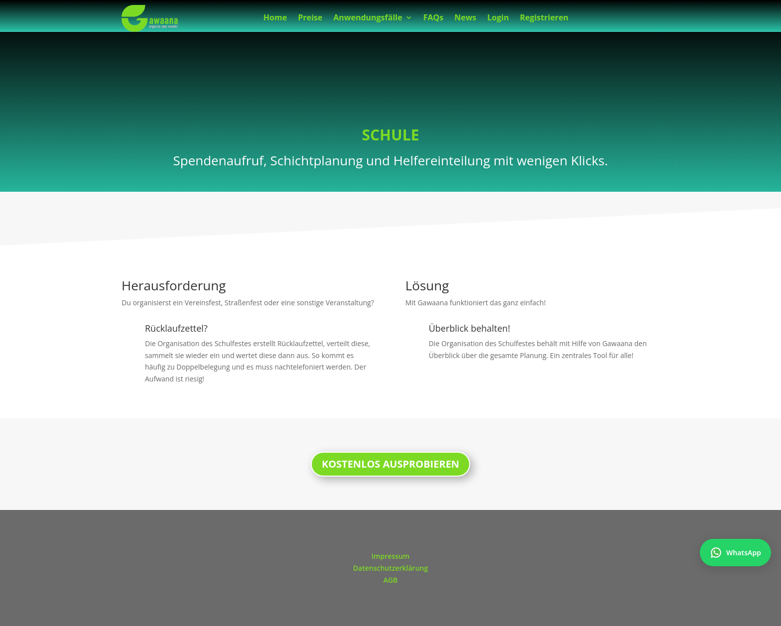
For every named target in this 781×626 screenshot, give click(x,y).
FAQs (433, 18)
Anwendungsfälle (367, 18)
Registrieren (544, 18)
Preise (310, 18)
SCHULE (390, 135)
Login (498, 18)
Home (275, 18)
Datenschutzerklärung (390, 568)
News (465, 18)
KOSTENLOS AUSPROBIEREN (390, 464)
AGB (391, 580)
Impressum (390, 556)
